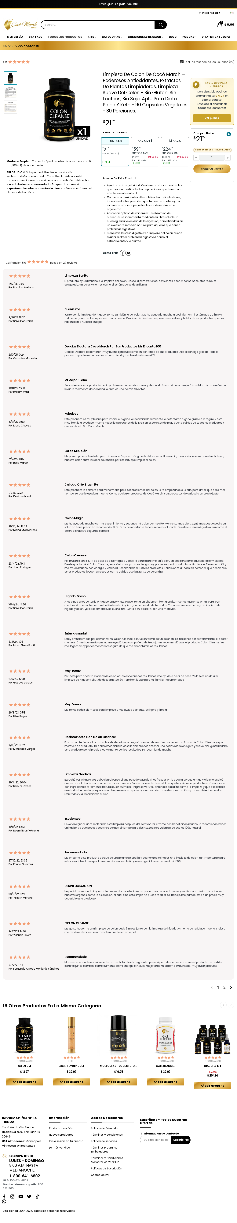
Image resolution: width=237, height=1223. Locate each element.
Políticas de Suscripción (106, 1168)
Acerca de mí (100, 1175)
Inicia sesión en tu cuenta (66, 1141)
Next (231, 1005)
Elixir (71, 1061)
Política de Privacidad (105, 1128)
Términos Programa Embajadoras (104, 1149)
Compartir (123, 253)
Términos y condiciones (107, 1135)
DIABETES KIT (212, 1066)
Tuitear (128, 253)
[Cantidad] (212, 158)
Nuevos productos (61, 1135)
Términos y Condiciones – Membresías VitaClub (108, 1160)
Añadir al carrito (212, 169)
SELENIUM (24, 1066)
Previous (223, 1005)
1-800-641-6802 (24, 1176)
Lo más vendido (59, 1147)
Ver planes (212, 118)
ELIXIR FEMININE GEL (71, 1066)
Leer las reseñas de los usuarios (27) (206, 62)
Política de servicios (104, 1141)
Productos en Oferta (62, 1128)
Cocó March (24, 1061)
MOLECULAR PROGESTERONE (118, 1066)
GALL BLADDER (165, 1066)
